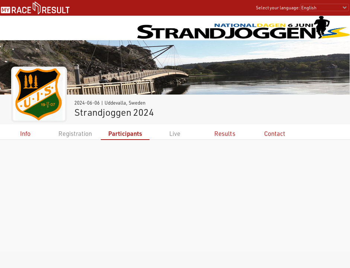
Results (224, 133)
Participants (125, 133)
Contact (274, 133)
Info (25, 133)
